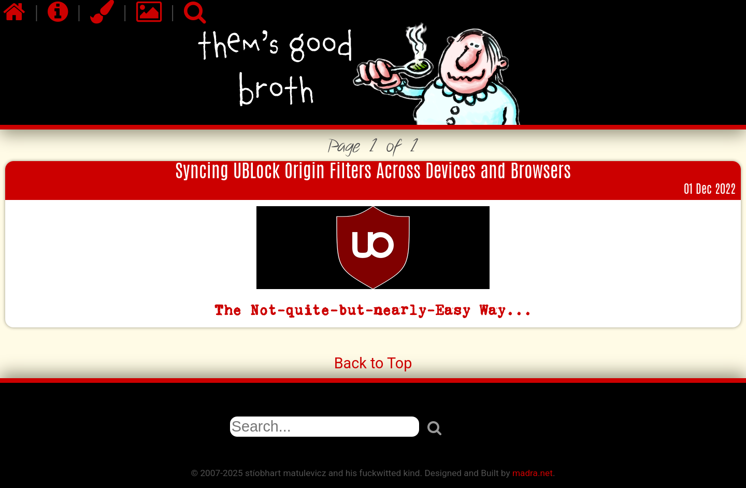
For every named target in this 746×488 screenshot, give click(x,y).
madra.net (532, 473)
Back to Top (373, 363)
